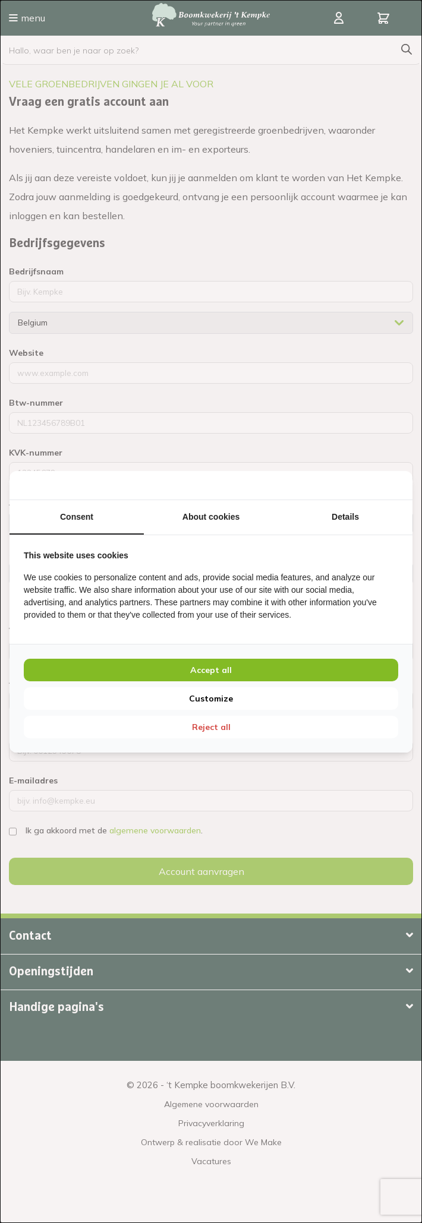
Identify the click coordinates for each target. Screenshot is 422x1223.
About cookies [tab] (211, 517)
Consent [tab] (76, 517)
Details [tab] (345, 517)
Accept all (211, 670)
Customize (211, 698)
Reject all (211, 727)
